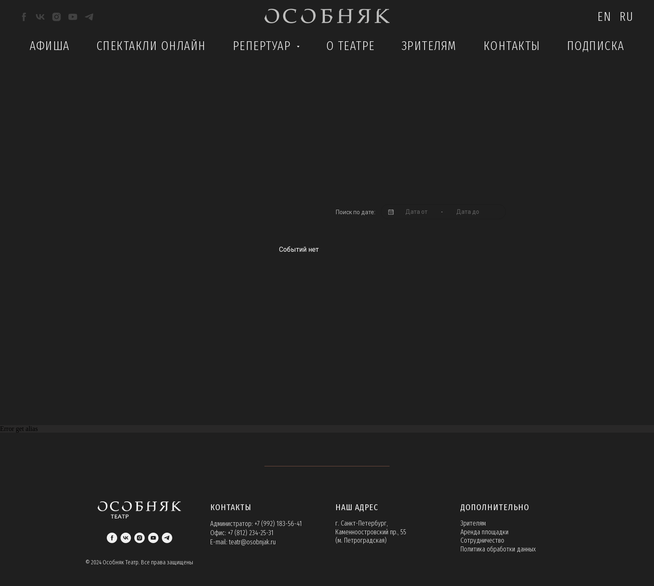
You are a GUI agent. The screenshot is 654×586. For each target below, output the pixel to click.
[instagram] (56, 17)
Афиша (50, 45)
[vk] (40, 17)
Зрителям (429, 45)
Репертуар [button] (263, 45)
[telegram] (89, 17)
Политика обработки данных (498, 549)
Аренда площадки (484, 532)
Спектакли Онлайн (151, 45)
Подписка (595, 45)
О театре (350, 45)
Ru (626, 16)
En (604, 16)
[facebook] (24, 17)
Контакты (511, 45)
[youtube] (73, 17)
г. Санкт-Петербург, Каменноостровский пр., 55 (370, 527)
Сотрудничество (482, 540)
